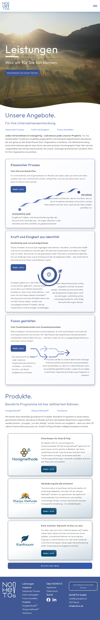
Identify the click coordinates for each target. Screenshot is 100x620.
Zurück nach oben (50, 566)
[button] (95, 5)
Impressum (51, 587)
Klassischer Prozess (31, 591)
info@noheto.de (76, 606)
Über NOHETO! (54, 583)
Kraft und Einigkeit (30, 594)
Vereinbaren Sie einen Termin (22, 73)
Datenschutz (52, 591)
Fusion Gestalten (30, 598)
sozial (49, 594)
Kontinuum (27, 613)
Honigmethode (29, 605)
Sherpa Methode (30, 609)
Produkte (26, 602)
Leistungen (28, 583)
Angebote (27, 587)
